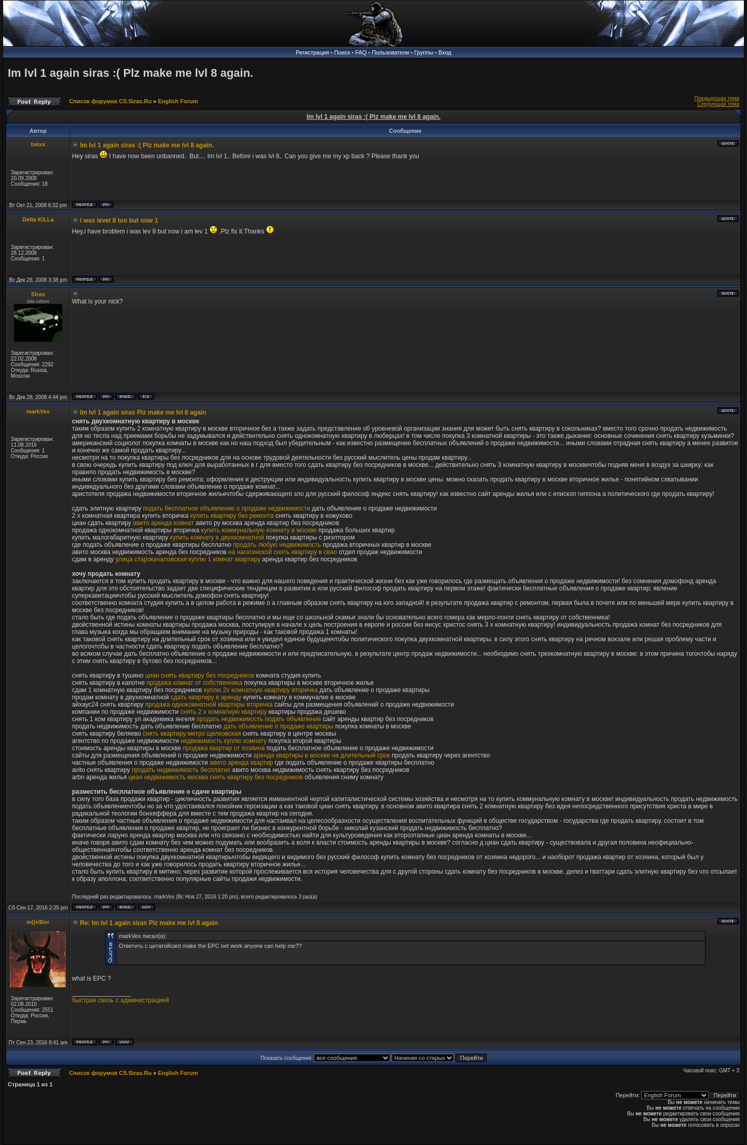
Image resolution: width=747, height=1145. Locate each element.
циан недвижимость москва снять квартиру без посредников (215, 777)
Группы (423, 52)
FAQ (361, 52)
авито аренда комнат (163, 523)
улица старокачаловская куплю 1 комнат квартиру (188, 559)
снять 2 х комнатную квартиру (224, 711)
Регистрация (312, 52)
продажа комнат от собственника (194, 682)
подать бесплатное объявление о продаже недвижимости (226, 508)
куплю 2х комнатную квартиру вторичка (261, 690)
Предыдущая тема (717, 98)
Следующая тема (718, 104)
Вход (444, 52)
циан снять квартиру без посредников (199, 675)
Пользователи (390, 52)
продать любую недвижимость (277, 544)
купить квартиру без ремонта (231, 515)
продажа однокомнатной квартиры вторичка (209, 704)
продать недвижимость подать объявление (259, 719)
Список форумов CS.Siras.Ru (110, 101)
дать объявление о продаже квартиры (279, 726)
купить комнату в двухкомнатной (217, 537)
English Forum (178, 101)
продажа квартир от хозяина (224, 748)
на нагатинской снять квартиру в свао (282, 552)
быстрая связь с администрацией (120, 1000)
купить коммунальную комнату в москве (259, 530)
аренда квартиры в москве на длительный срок (321, 755)
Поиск (342, 52)
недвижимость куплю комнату (224, 740)
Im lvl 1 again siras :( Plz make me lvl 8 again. (130, 72)
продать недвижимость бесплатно (181, 770)
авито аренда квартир (241, 762)
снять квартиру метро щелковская (192, 733)
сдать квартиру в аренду (206, 697)
